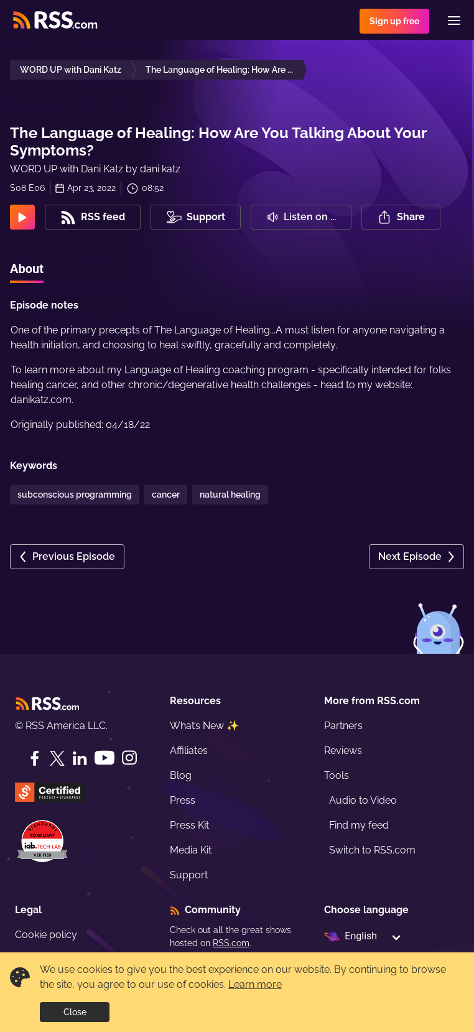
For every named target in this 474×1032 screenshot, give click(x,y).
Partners (343, 726)
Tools (336, 775)
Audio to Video (363, 800)
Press (182, 800)
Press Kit (189, 825)
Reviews (343, 750)
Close (74, 1012)
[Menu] (454, 20)
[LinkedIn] (79, 758)
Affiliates (189, 750)
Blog (181, 775)
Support (189, 875)
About (27, 268)
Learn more (255, 984)
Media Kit (190, 850)
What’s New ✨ (204, 726)
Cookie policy (46, 935)
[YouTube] (104, 758)
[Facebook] (34, 758)
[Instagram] (129, 758)
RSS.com (231, 943)
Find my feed (359, 825)
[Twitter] (57, 758)
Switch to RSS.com (372, 850)
